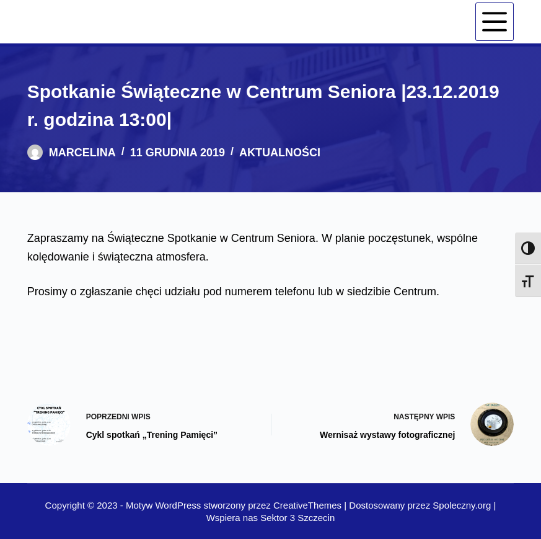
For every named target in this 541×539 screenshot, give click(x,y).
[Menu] (494, 21)
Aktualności (279, 152)
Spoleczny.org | (464, 505)
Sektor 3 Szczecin (297, 517)
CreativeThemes (307, 505)
